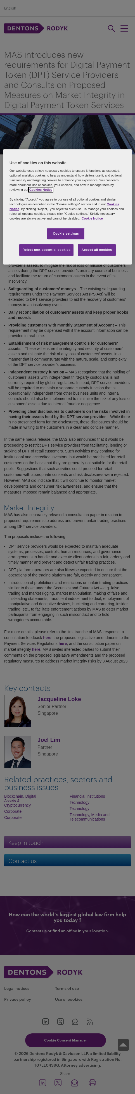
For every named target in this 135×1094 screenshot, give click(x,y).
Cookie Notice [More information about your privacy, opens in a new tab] (92, 218)
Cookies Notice (40, 190)
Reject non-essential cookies (46, 249)
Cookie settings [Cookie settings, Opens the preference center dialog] (66, 233)
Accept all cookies (96, 249)
